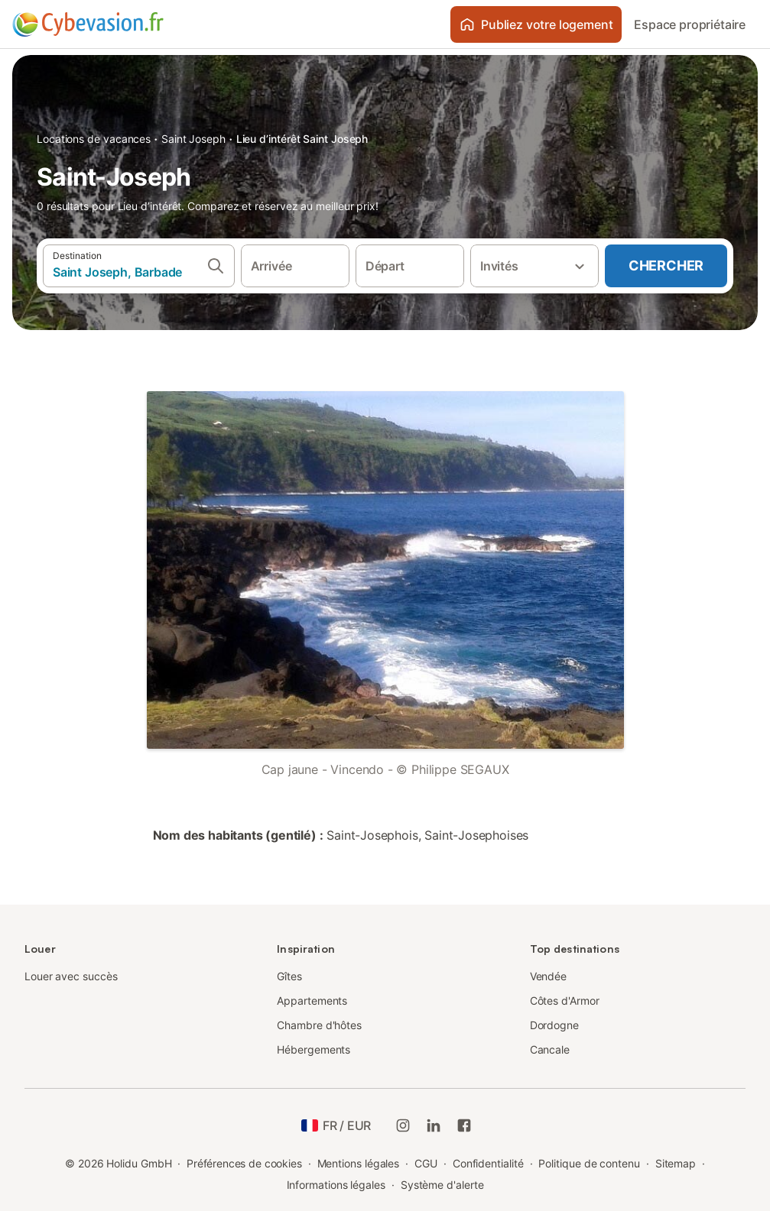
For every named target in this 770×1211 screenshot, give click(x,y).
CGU (425, 1163)
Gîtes (289, 976)
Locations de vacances (94, 138)
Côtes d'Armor (564, 1000)
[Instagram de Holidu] (403, 1125)
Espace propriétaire (690, 24)
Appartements (312, 1000)
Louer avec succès (71, 976)
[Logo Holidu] (88, 24)
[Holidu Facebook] (464, 1125)
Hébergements (313, 1049)
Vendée (548, 976)
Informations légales (336, 1184)
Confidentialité (488, 1163)
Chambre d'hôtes (319, 1024)
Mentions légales (358, 1163)
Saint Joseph (193, 138)
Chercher (666, 265)
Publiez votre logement (536, 24)
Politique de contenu (588, 1163)
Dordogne (554, 1024)
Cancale (550, 1049)
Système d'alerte (442, 1184)
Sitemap (675, 1163)
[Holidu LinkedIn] (433, 1125)
